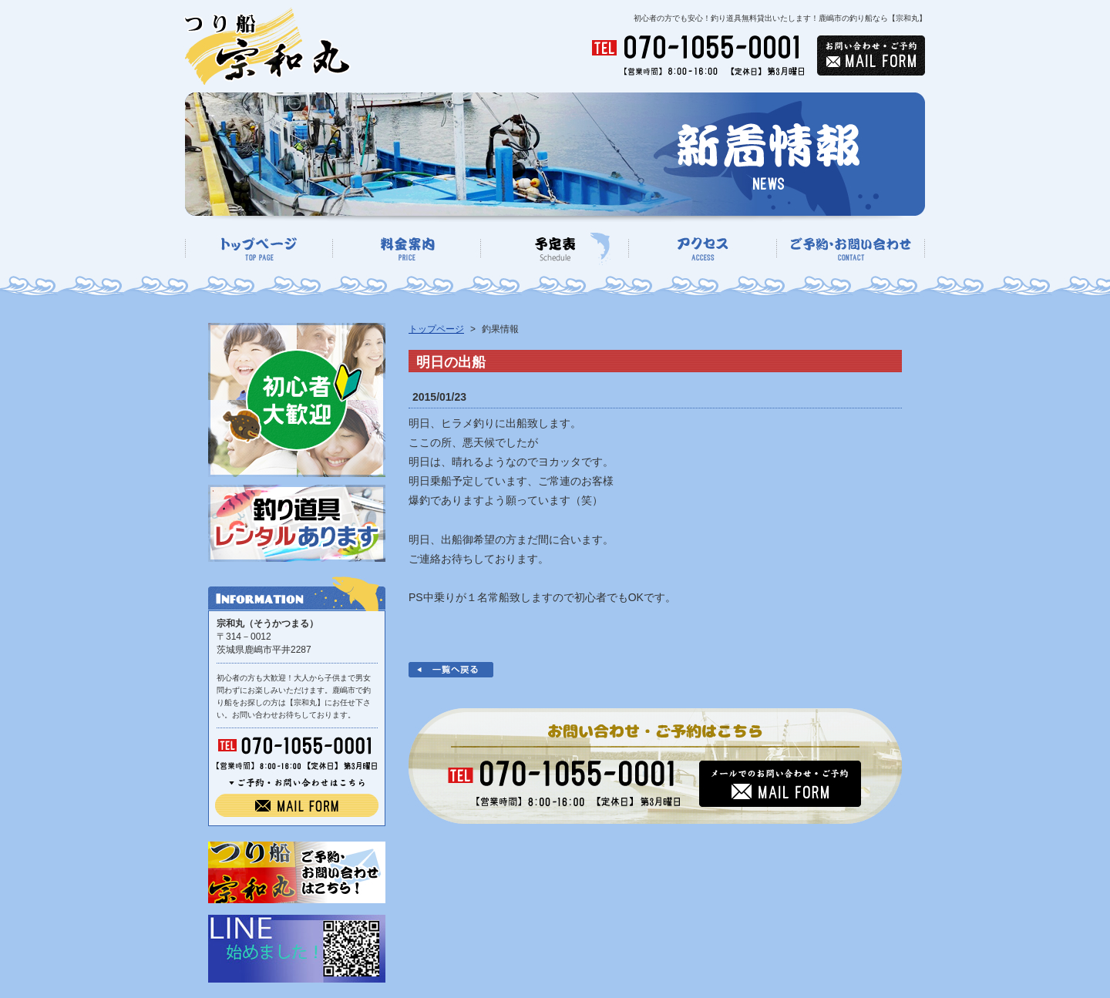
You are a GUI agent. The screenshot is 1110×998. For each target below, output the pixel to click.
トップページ (436, 329)
